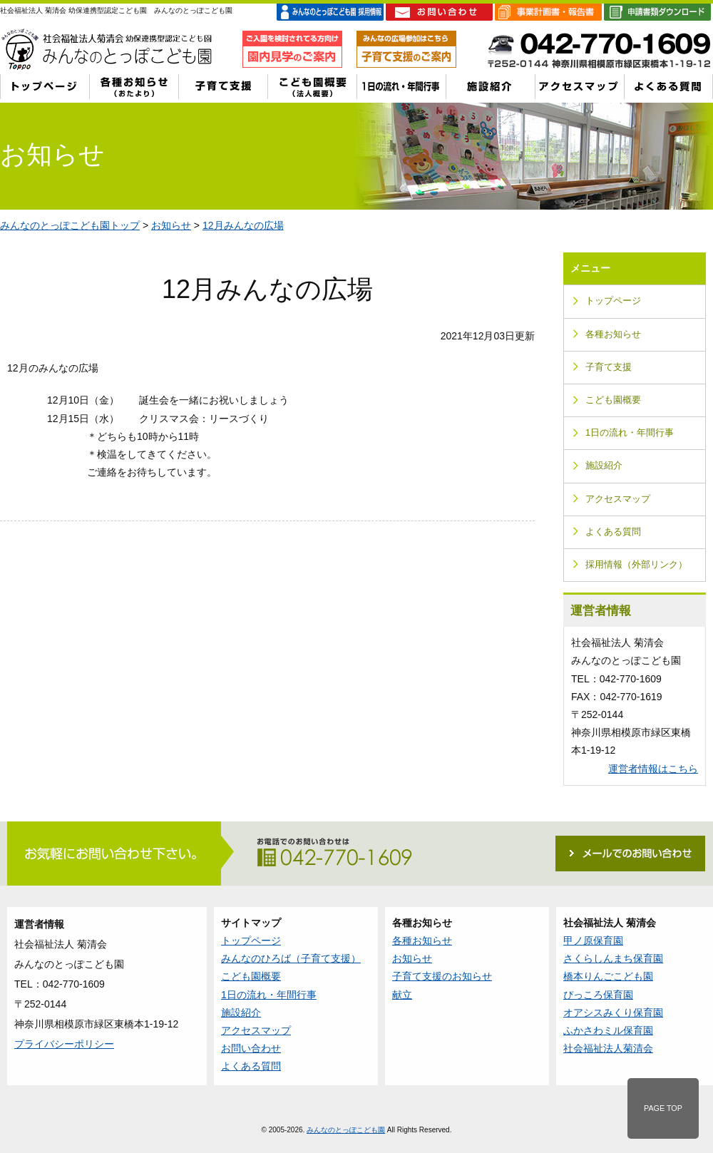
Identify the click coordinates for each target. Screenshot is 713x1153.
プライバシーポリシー (64, 1044)
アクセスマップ (617, 499)
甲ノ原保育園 (593, 940)
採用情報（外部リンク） (636, 565)
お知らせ (171, 225)
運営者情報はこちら (653, 768)
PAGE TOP (663, 1108)
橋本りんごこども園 (608, 976)
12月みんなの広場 (243, 225)
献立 (402, 994)
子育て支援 (608, 367)
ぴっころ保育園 (598, 994)
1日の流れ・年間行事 (629, 433)
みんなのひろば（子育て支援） (291, 958)
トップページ (613, 301)
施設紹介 (603, 466)
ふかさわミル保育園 (608, 1030)
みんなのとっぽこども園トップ (70, 225)
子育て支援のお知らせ (442, 976)
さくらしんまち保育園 (613, 958)
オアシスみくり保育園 (613, 1012)
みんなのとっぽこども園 (346, 1130)
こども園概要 (613, 400)
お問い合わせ (251, 1048)
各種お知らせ (613, 334)
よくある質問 (613, 532)
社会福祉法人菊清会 (608, 1048)
